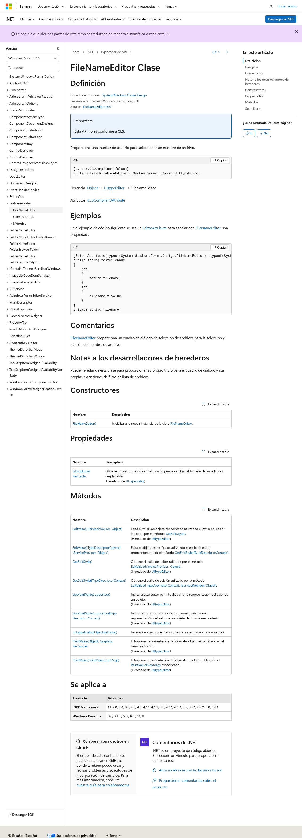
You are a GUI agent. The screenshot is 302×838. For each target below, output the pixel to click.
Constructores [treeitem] (23, 216)
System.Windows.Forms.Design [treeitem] (31, 76)
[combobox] (32, 58)
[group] (151, 283)
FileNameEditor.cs (96, 106)
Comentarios (254, 73)
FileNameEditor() (84, 423)
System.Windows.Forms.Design (124, 95)
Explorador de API (114, 52)
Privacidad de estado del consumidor (188, 833)
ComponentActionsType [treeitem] (26, 116)
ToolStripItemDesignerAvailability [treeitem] (33, 362)
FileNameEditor (208, 227)
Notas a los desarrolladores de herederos (267, 81)
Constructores (255, 90)
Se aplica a (253, 108)
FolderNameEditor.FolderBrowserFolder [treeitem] (24, 246)
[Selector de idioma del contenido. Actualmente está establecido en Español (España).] (23, 822)
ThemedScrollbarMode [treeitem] (25, 349)
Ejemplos (251, 67)
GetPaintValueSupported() (91, 594)
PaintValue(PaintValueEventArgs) (96, 660)
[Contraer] (58, 48)
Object (92, 187)
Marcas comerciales (267, 833)
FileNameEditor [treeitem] (24, 210)
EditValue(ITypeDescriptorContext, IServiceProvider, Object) (173, 585)
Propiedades (254, 96)
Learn (75, 52)
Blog (105, 833)
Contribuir (125, 833)
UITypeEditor (114, 187)
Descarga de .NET (281, 19)
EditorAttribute (155, 227)
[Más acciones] (227, 52)
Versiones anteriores (81, 833)
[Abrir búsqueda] (271, 6)
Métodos (251, 102)
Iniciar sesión (287, 6)
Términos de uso (236, 833)
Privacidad (145, 833)
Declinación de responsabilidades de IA (34, 833)
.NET (90, 52)
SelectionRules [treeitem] (19, 336)
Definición (253, 61)
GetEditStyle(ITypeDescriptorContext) (201, 552)
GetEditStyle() (175, 533)
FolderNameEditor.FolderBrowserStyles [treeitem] (23, 259)
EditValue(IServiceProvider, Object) (97, 528)
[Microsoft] (9, 6)
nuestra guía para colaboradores (102, 784)
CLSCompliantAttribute (106, 200)
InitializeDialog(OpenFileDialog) (95, 632)
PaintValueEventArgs (146, 665)
